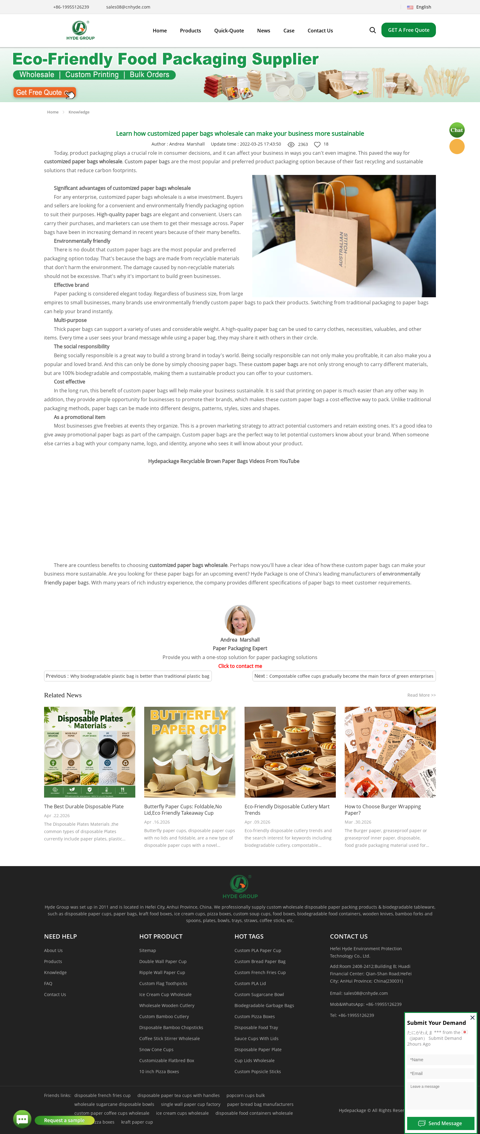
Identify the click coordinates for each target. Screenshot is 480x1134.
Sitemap (147, 950)
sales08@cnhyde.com (128, 7)
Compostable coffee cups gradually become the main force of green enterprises (351, 676)
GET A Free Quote (408, 30)
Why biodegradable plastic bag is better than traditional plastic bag (139, 676)
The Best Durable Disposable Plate (84, 806)
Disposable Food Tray (256, 1027)
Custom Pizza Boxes (254, 1016)
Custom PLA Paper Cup (257, 950)
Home (52, 112)
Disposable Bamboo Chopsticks (171, 1027)
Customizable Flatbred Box (166, 1060)
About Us (53, 950)
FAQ (48, 983)
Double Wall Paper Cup (163, 961)
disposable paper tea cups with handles (178, 1095)
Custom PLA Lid (250, 983)
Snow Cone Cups (156, 1049)
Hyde (457, 146)
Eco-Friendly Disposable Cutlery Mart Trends (287, 809)
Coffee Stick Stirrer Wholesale (169, 1038)
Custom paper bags (147, 161)
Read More (421, 695)
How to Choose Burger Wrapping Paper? (383, 809)
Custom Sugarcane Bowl (259, 994)
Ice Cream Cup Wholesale (165, 994)
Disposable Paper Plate (258, 1049)
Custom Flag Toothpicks (163, 983)
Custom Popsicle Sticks (257, 1071)
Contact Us (55, 994)
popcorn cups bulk (246, 1095)
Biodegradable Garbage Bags (264, 1005)
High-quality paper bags (124, 214)
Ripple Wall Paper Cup (162, 972)
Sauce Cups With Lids (256, 1038)
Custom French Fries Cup (260, 972)
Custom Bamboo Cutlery (164, 1016)
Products (53, 961)
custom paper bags (276, 364)
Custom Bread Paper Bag (260, 961)
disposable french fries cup (102, 1095)
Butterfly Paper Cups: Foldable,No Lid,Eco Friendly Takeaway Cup (183, 809)
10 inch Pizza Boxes (159, 1071)
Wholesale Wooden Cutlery (166, 1005)
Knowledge (79, 112)
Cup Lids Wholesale (254, 1060)
